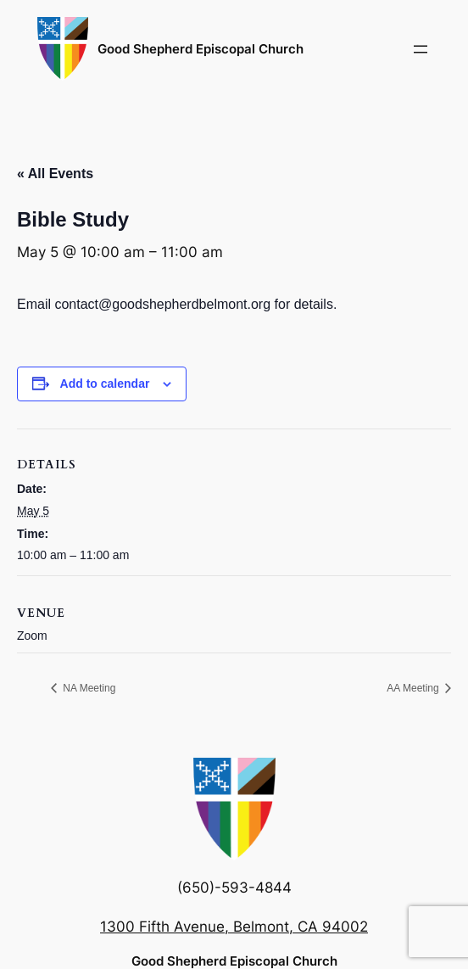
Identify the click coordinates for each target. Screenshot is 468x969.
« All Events (55, 173)
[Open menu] (420, 49)
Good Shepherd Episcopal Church (201, 49)
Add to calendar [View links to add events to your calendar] (105, 383)
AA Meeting (414, 688)
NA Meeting (87, 688)
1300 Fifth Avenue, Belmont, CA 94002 (234, 926)
